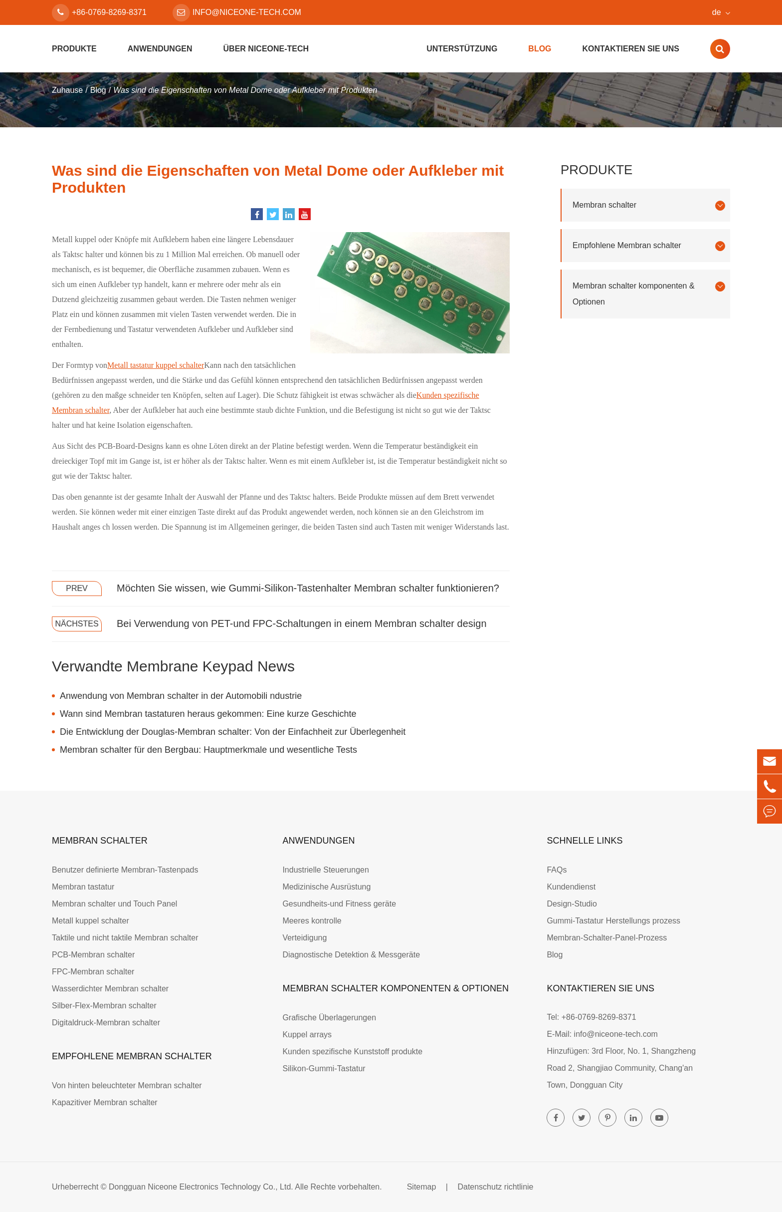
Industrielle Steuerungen (325, 870)
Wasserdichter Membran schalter (110, 988)
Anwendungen (160, 48)
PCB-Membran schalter (93, 954)
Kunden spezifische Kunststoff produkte (352, 1051)
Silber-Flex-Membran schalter (104, 1005)
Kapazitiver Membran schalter (105, 1102)
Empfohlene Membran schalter (649, 246)
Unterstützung (461, 48)
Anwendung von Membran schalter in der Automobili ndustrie (181, 696)
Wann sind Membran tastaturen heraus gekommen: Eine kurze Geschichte (208, 714)
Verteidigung (304, 937)
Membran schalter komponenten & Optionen (649, 294)
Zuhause (67, 90)
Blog (539, 48)
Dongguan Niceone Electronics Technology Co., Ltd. (201, 1187)
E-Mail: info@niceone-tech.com (602, 1034)
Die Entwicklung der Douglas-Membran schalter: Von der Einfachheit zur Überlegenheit (232, 732)
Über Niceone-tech (266, 48)
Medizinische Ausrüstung (326, 887)
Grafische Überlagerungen (329, 1017)
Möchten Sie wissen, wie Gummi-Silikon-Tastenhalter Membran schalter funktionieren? (308, 588)
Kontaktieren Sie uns (631, 48)
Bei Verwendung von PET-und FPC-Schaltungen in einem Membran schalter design (302, 623)
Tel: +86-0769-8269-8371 (591, 1017)
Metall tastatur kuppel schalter (155, 365)
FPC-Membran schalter (93, 971)
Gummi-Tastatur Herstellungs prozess (613, 920)
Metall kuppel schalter (90, 920)
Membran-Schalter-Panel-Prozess (607, 937)
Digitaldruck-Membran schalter (106, 1022)
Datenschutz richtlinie (495, 1187)
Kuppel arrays (307, 1034)
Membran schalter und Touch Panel (114, 904)
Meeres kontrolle (311, 920)
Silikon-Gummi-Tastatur (323, 1068)
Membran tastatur (83, 887)
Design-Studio (572, 904)
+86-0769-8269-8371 (99, 12)
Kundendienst (571, 887)
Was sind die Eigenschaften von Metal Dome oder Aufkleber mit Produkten (245, 90)
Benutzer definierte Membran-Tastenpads (125, 870)
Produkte (74, 48)
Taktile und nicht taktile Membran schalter (125, 937)
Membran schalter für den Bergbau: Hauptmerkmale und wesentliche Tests (208, 750)
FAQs (557, 870)
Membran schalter (649, 206)
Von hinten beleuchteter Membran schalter (127, 1085)
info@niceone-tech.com (237, 12)
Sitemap (421, 1187)
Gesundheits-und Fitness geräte (339, 904)
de (716, 12)
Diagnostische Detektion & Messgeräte (351, 954)
